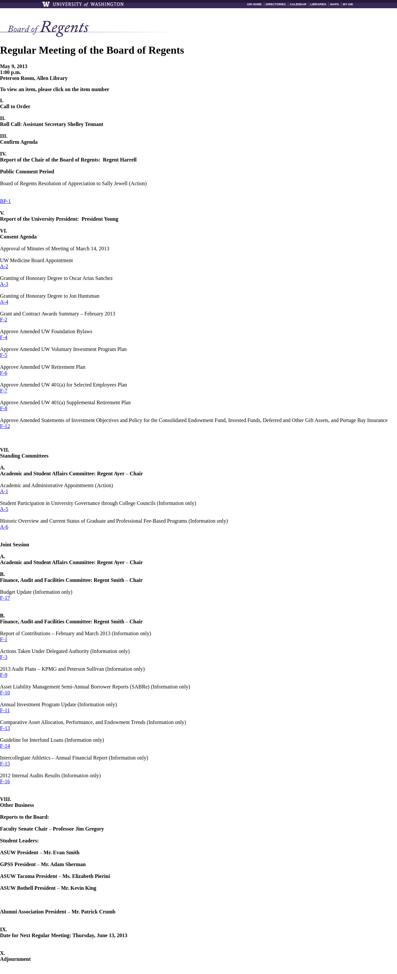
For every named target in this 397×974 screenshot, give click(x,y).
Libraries (318, 4)
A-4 (4, 302)
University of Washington (83, 4)
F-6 (3, 373)
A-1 (4, 491)
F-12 (5, 426)
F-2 (3, 319)
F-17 (5, 598)
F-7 (3, 390)
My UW (348, 4)
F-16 (5, 781)
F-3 (3, 657)
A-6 (4, 527)
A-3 (4, 284)
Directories (276, 4)
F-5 (3, 355)
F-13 (5, 728)
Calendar (298, 4)
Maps (334, 4)
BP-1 (5, 201)
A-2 (4, 266)
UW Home (254, 4)
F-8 (3, 408)
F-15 (5, 763)
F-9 (3, 675)
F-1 (3, 639)
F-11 (5, 710)
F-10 (5, 692)
